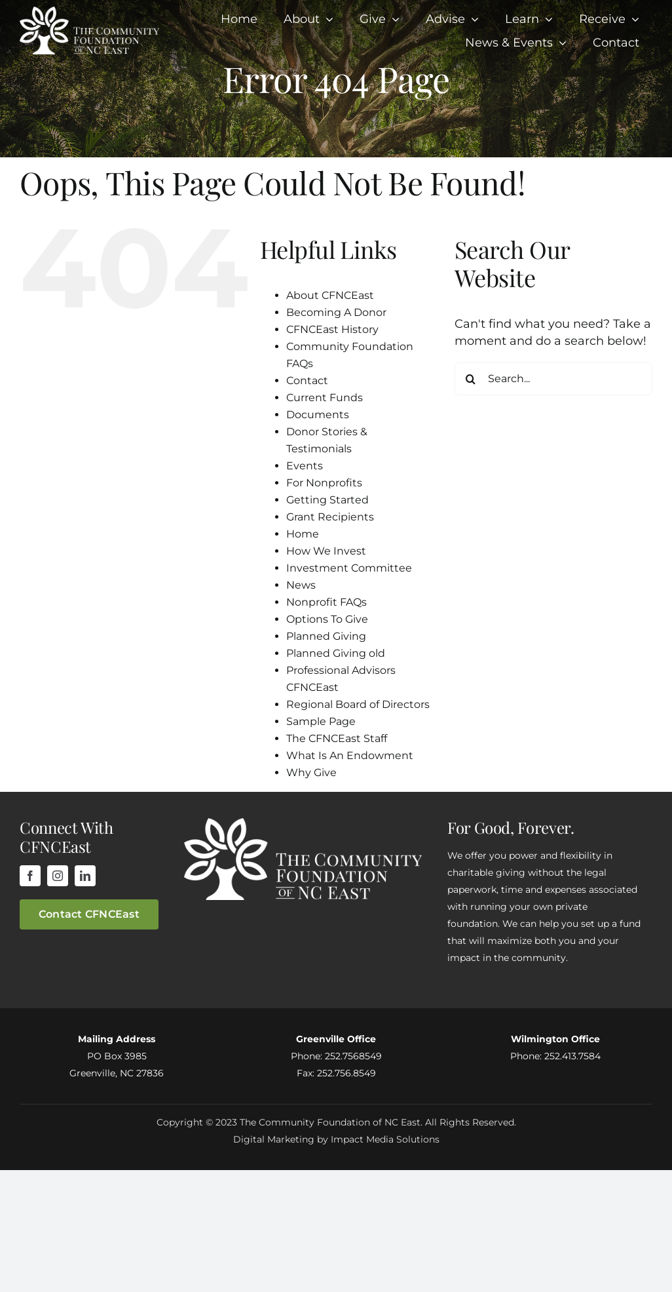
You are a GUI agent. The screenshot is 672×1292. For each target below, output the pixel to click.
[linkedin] (85, 875)
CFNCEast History (332, 329)
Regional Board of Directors (358, 704)
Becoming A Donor (336, 312)
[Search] (471, 378)
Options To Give (327, 619)
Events (304, 466)
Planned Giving (326, 636)
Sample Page (321, 721)
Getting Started (327, 500)
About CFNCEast (330, 295)
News (301, 585)
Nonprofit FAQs (326, 602)
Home (302, 534)
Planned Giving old (335, 653)
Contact (307, 380)
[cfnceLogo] (89, 12)
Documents (317, 414)
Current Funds (324, 397)
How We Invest (326, 551)
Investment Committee (349, 568)
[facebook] (30, 875)
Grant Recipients (330, 517)
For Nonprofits (324, 483)
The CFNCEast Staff (336, 738)
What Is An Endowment (349, 755)
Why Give (311, 772)
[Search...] (553, 378)
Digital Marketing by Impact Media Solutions (336, 1139)
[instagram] (57, 875)
